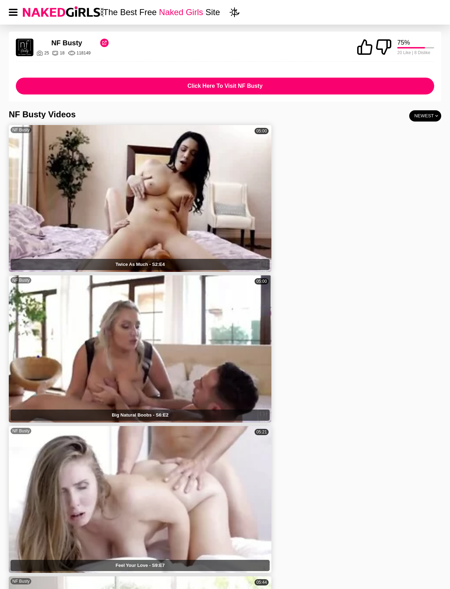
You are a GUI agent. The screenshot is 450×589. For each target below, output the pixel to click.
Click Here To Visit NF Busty (225, 86)
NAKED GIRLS (114, 548)
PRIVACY (205, 548)
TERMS (162, 548)
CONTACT (340, 548)
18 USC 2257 (291, 548)
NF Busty (21, 129)
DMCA (246, 548)
